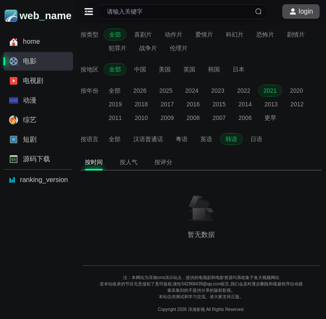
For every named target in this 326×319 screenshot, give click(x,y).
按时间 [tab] (94, 162)
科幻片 (235, 34)
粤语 (182, 139)
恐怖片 (265, 34)
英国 (189, 69)
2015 (219, 104)
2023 (217, 90)
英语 (206, 139)
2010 (141, 117)
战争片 (148, 48)
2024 (191, 90)
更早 (270, 117)
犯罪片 (117, 48)
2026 (139, 90)
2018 (141, 104)
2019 (115, 104)
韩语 (231, 139)
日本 (238, 69)
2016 (193, 104)
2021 (270, 90)
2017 (167, 104)
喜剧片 (143, 34)
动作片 (174, 34)
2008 (193, 117)
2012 (297, 104)
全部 (115, 34)
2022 (243, 90)
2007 (219, 117)
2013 (271, 104)
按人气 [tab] (129, 162)
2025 (165, 90)
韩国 (214, 69)
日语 (256, 139)
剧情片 (296, 34)
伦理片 (179, 48)
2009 (167, 117)
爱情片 (204, 34)
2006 (245, 117)
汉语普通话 (148, 139)
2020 (296, 90)
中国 (140, 69)
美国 (165, 69)
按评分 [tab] (163, 162)
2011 (115, 117)
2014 (245, 104)
